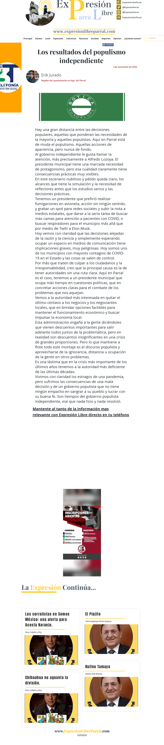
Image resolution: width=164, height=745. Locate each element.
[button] (58, 38)
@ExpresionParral (130, 7)
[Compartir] (108, 44)
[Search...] (156, 38)
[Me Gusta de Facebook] (133, 45)
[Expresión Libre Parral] (119, 2)
